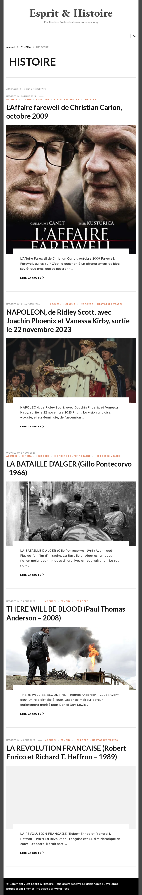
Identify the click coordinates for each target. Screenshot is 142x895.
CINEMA (27, 99)
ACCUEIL (12, 99)
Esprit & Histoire (71, 13)
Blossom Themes (23, 888)
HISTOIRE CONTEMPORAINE (72, 456)
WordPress (61, 888)
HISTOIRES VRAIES (66, 99)
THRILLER (89, 99)
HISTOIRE (42, 99)
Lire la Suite (32, 277)
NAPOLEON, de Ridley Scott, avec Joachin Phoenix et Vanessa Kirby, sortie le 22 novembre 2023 (68, 321)
